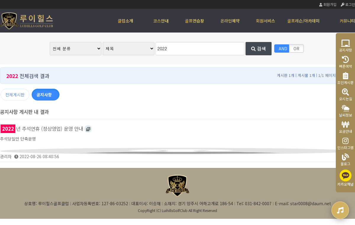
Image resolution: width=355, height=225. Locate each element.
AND (283, 48)
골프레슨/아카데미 (303, 21)
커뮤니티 (347, 21)
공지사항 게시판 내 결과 (24, 111)
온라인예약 (230, 21)
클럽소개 (125, 21)
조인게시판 (345, 78)
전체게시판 (15, 95)
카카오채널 (345, 177)
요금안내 (345, 127)
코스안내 (161, 21)
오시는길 (345, 94)
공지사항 (345, 45)
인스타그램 (345, 143)
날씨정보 (345, 110)
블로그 (345, 159)
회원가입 (327, 4)
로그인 (348, 4)
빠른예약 (345, 62)
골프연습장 (194, 21)
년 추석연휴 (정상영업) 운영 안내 (42, 128)
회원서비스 (265, 21)
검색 (258, 49)
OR (296, 48)
